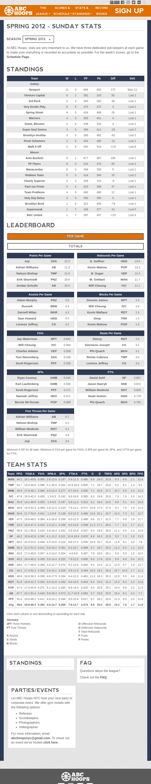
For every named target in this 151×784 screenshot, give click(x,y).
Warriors (34, 118)
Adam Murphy (27, 298)
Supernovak (34, 209)
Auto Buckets (34, 158)
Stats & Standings (82, 10)
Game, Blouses (34, 123)
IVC (124, 283)
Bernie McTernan (27, 394)
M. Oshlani (97, 278)
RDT (124, 309)
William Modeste (97, 383)
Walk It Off (34, 146)
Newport (34, 89)
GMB (54, 372)
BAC (11, 492)
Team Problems (34, 192)
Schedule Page (18, 57)
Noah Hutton (97, 389)
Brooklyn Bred (34, 203)
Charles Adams (27, 346)
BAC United (34, 215)
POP (124, 266)
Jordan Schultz (27, 283)
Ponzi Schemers (34, 141)
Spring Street (34, 112)
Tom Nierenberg (27, 352)
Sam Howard (27, 315)
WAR (54, 309)
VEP (124, 272)
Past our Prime (34, 186)
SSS (54, 261)
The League (43, 10)
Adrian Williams (27, 266)
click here (50, 737)
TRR (124, 315)
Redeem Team (34, 175)
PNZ (54, 278)
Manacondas (34, 169)
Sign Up (129, 11)
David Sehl (97, 372)
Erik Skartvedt (27, 278)
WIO (54, 389)
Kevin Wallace (97, 309)
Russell (27, 303)
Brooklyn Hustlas (34, 135)
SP (124, 372)
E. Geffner (97, 261)
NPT (124, 298)
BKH (124, 346)
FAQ (103, 672)
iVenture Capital (34, 95)
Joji (27, 261)
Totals (75, 246)
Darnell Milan (27, 309)
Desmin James (97, 298)
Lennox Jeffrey (27, 320)
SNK (124, 377)
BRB (54, 303)
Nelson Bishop (27, 272)
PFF (53, 357)
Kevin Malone (97, 266)
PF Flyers (34, 163)
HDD (124, 261)
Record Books (101, 10)
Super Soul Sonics (34, 129)
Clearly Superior (34, 180)
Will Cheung (97, 283)
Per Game (75, 236)
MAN (124, 278)
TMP (54, 272)
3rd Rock (35, 101)
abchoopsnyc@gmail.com (30, 733)
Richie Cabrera (97, 352)
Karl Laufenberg (27, 377)
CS (54, 320)
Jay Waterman (27, 335)
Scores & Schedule (62, 10)
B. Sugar (97, 272)
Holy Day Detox (34, 198)
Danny (97, 335)
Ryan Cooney (27, 372)
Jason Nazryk (97, 377)
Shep (97, 315)
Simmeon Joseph (97, 340)
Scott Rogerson (27, 357)
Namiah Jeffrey (27, 389)
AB (54, 266)
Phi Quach (97, 346)
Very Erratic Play (34, 106)
